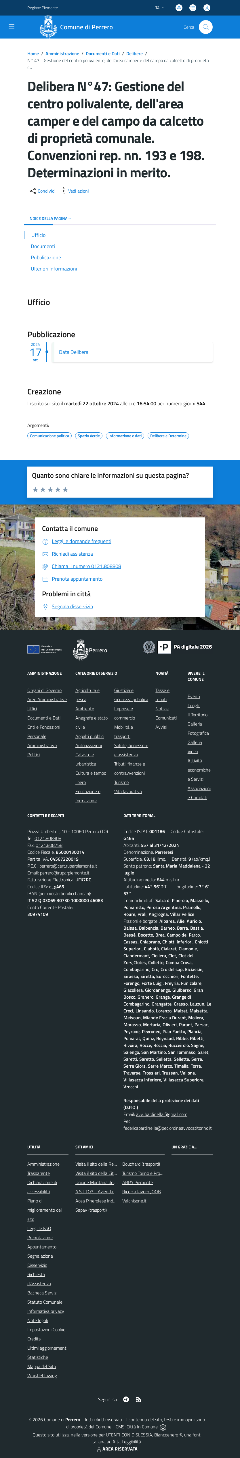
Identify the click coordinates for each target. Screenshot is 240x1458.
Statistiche (37, 1357)
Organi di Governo (44, 690)
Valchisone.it (134, 1200)
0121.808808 (48, 838)
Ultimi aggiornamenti (47, 1347)
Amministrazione (62, 53)
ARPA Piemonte (137, 1182)
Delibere (134, 53)
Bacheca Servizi (42, 1292)
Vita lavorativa (128, 791)
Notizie (162, 708)
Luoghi (194, 705)
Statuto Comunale (44, 1301)
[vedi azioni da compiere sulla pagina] (74, 190)
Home (33, 53)
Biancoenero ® (168, 1434)
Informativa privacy (45, 1311)
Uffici (32, 708)
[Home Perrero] (78, 27)
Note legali (37, 1320)
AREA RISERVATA (117, 1448)
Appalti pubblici (89, 736)
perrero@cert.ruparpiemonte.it (68, 865)
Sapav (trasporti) (91, 1209)
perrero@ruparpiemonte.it (64, 872)
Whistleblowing (42, 1375)
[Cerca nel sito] (206, 27)
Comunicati (166, 717)
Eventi (194, 696)
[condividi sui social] (42, 190)
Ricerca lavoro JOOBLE (144, 1191)
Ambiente (84, 708)
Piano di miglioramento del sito (44, 1210)
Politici (33, 754)
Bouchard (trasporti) (141, 1163)
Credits (34, 1338)
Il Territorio (197, 714)
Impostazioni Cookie (46, 1329)
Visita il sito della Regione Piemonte (109, 1163)
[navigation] (11, 26)
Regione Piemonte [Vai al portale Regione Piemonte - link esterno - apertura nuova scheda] (42, 8)
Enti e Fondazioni (43, 727)
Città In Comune (142, 1426)
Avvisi (161, 727)
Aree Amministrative (47, 699)
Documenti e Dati (103, 53)
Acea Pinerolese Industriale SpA (105, 1200)
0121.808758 (49, 845)
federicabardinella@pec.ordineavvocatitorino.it (167, 1128)
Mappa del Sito (41, 1366)
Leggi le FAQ (39, 1228)
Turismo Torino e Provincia (146, 1173)
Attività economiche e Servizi (199, 769)
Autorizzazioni (88, 745)
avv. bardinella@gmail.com (161, 1114)
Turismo (121, 782)
